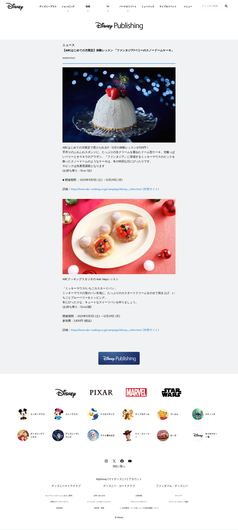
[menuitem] (48, 6)
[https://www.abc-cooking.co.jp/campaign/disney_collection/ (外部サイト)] (115, 189)
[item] (68, 6)
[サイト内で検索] (211, 6)
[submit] (226, 6)
